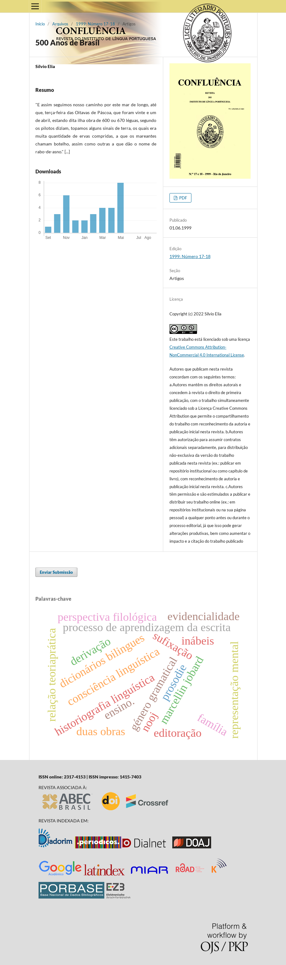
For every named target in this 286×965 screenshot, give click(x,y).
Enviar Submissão (56, 572)
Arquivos (60, 23)
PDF (182, 197)
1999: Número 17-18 (95, 23)
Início (40, 23)
